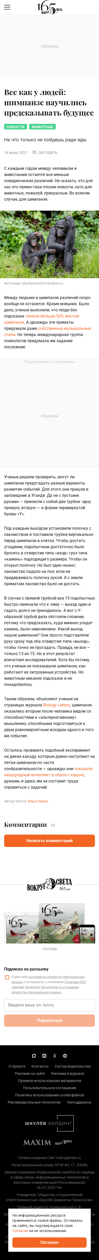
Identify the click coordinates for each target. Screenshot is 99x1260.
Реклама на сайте (30, 1073)
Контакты (39, 1066)
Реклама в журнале (67, 1073)
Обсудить (44, 153)
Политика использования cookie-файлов (49, 1095)
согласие (20, 1230)
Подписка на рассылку (26, 969)
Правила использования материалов (49, 1081)
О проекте (17, 1066)
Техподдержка (79, 1102)
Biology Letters (56, 705)
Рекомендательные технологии (34, 1102)
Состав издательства (73, 1066)
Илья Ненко (38, 801)
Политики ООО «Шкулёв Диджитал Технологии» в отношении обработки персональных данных (48, 987)
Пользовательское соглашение (49, 1088)
